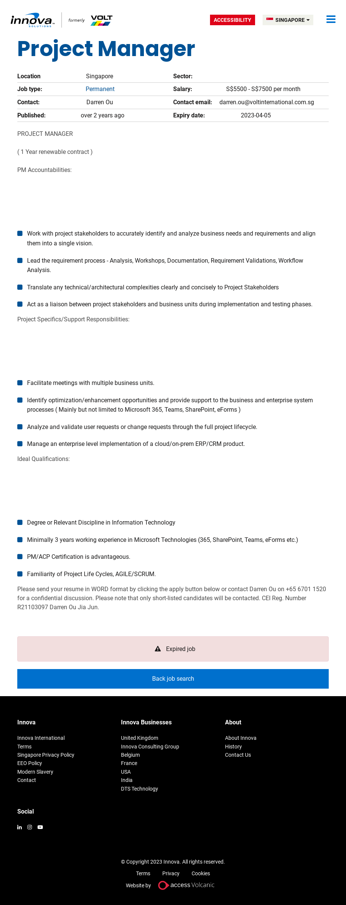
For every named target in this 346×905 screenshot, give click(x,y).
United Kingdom (139, 738)
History (233, 747)
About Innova (241, 738)
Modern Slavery (35, 772)
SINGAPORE (292, 20)
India (127, 780)
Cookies (201, 873)
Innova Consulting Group (150, 747)
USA (126, 772)
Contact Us (238, 755)
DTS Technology (139, 789)
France (129, 763)
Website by (173, 885)
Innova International (41, 738)
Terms (24, 747)
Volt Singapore (62, 19)
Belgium (130, 755)
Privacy (171, 873)
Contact (26, 780)
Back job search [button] (173, 678)
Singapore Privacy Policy (45, 755)
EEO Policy (29, 763)
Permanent (100, 89)
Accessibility (232, 20)
